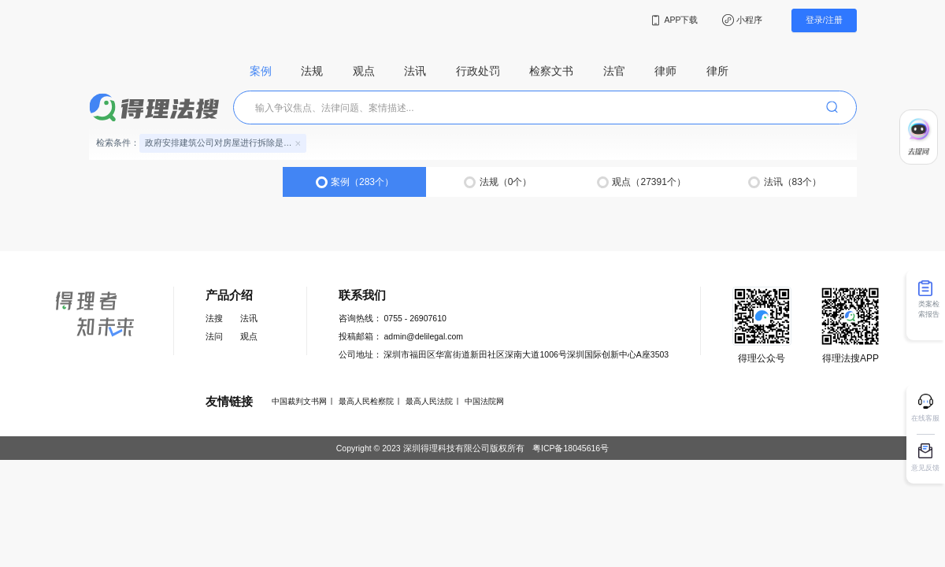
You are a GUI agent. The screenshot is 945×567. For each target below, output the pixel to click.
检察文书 (551, 71)
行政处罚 (478, 71)
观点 (364, 71)
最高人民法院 (429, 401)
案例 (261, 71)
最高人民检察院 (366, 401)
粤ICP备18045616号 (570, 448)
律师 (665, 71)
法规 (312, 71)
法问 (214, 336)
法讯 (415, 71)
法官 (614, 71)
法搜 (214, 318)
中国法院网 (484, 401)
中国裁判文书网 (299, 401)
